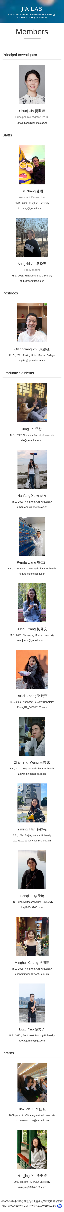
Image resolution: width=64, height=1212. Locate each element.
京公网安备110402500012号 (41, 1205)
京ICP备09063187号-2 (13, 1205)
